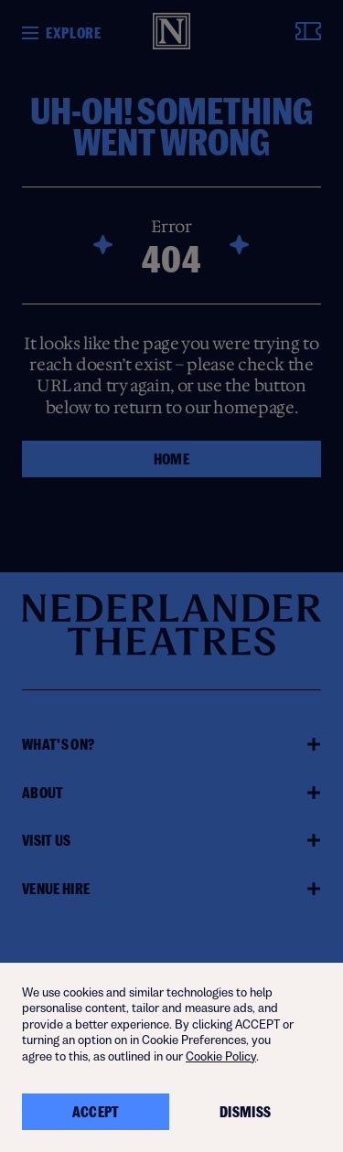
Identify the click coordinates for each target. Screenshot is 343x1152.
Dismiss (245, 1112)
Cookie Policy (221, 1056)
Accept (96, 1112)
